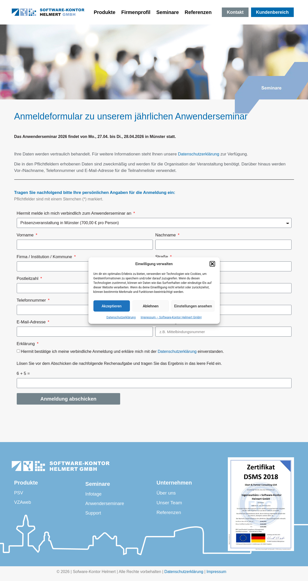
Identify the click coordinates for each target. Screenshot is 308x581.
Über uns (166, 493)
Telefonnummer (32, 300)
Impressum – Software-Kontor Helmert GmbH (171, 317)
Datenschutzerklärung (121, 317)
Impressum (216, 572)
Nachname (166, 235)
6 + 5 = (23, 373)
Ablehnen (150, 306)
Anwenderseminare (104, 503)
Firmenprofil (135, 12)
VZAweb (22, 502)
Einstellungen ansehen (193, 306)
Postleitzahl (28, 278)
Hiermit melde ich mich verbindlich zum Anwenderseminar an (75, 213)
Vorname (26, 235)
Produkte (104, 12)
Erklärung (26, 344)
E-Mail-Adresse (32, 322)
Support (93, 513)
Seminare (167, 12)
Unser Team (169, 502)
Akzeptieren (112, 306)
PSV (18, 492)
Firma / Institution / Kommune (45, 257)
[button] (212, 263)
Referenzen (199, 12)
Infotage (93, 494)
